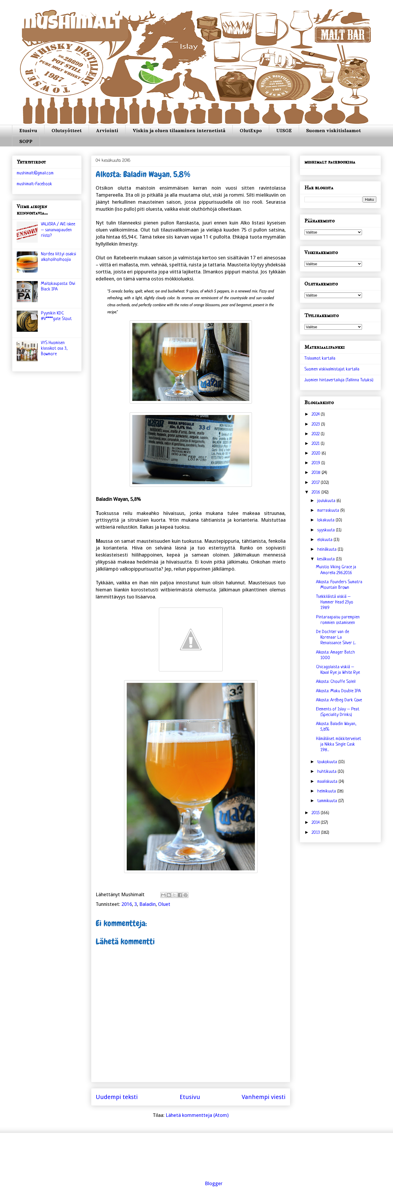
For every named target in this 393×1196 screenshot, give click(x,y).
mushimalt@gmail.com (35, 173)
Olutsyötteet (67, 130)
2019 (316, 463)
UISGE (284, 130)
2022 (316, 434)
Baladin (147, 904)
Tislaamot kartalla (319, 358)
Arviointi (107, 130)
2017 (316, 482)
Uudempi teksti (117, 1096)
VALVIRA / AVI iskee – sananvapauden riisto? (58, 230)
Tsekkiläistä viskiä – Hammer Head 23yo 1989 (334, 602)
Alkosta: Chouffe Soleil (336, 681)
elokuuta (325, 539)
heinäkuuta (327, 549)
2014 (316, 822)
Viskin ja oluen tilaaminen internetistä (179, 130)
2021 (316, 443)
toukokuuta (327, 762)
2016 (126, 904)
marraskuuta (328, 510)
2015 (316, 813)
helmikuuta (327, 791)
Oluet (164, 904)
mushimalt (71, 24)
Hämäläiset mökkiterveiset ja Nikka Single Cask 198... (338, 744)
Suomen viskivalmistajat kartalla (331, 369)
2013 (316, 832)
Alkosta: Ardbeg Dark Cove (339, 700)
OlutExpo (251, 130)
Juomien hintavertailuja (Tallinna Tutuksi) (338, 380)
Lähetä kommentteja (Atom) (197, 1115)
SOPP (25, 141)
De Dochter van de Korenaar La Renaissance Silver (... (336, 638)
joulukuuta (327, 501)
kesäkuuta (326, 559)
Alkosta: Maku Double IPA (338, 691)
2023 (316, 424)
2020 (317, 453)
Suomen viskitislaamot (333, 130)
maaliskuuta (328, 781)
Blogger (213, 1183)
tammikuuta (327, 801)
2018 (317, 472)
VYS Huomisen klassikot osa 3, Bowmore (54, 349)
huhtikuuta (327, 771)
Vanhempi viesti (264, 1096)
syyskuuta (326, 530)
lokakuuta (326, 520)
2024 (316, 414)
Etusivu (28, 130)
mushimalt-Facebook (34, 184)
